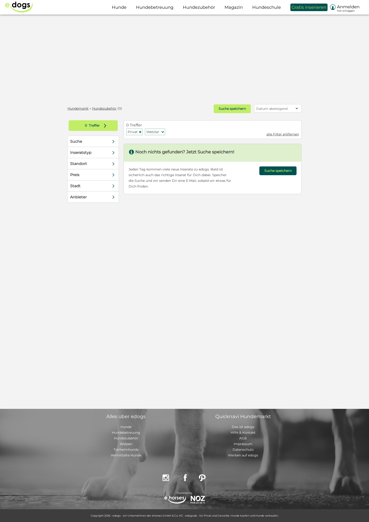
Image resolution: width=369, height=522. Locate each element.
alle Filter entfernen (282, 134)
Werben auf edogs (243, 455)
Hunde (126, 427)
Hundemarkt (78, 108)
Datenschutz (243, 449)
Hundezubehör (104, 108)
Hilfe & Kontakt (243, 432)
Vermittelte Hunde (126, 455)
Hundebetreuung (126, 432)
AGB (243, 438)
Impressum (243, 444)
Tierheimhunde (126, 449)
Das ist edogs (243, 427)
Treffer (97, 125)
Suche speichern (232, 109)
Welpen (126, 444)
